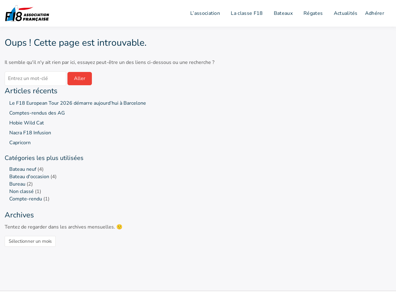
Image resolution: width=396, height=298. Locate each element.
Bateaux (283, 13)
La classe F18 (247, 13)
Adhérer (374, 13)
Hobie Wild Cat (26, 123)
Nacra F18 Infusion (30, 132)
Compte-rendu (25, 198)
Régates (313, 13)
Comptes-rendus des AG (37, 113)
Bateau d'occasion (29, 176)
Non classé (21, 191)
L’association (205, 13)
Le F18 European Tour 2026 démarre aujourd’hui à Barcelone (77, 103)
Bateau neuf (22, 169)
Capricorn (20, 142)
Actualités (346, 13)
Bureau (17, 184)
